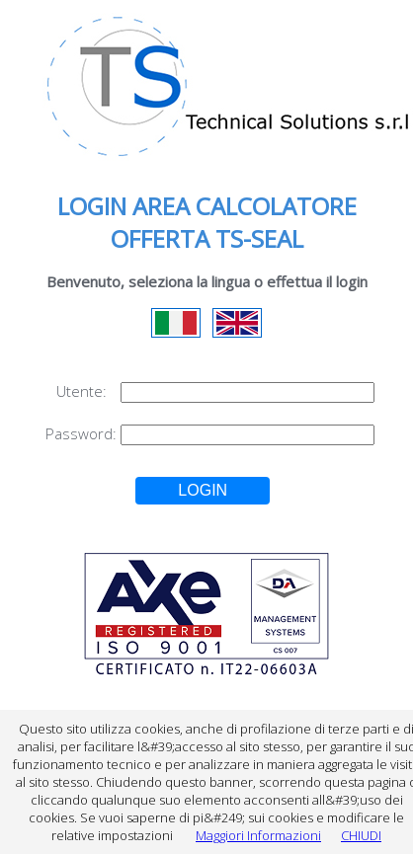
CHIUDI (361, 835)
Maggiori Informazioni (258, 835)
